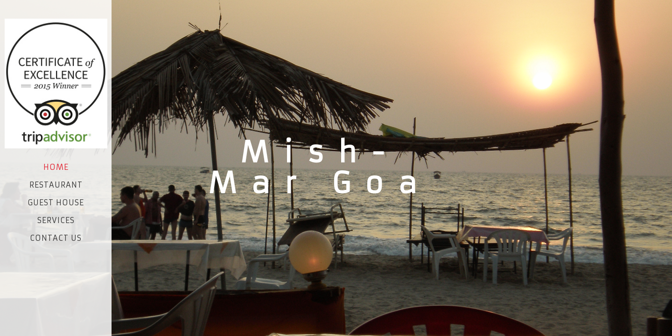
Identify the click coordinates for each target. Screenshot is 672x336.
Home (56, 167)
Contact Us (56, 238)
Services (56, 220)
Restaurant (56, 184)
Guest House (56, 202)
